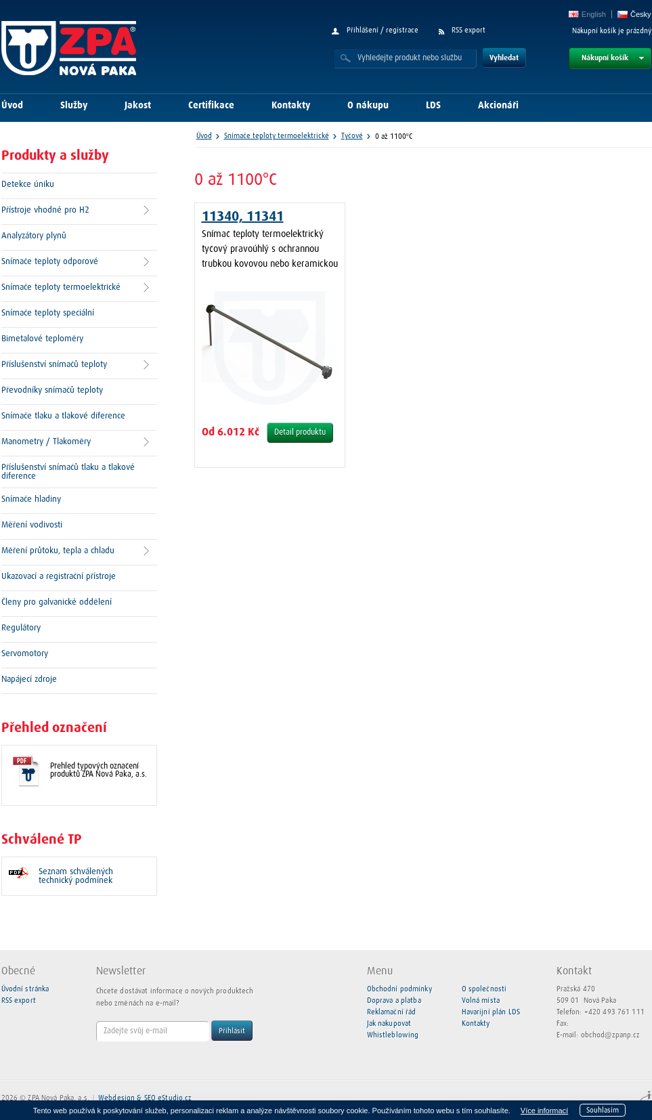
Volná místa (481, 1000)
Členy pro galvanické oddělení (56, 602)
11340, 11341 (243, 216)
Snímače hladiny (31, 499)
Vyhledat (504, 58)
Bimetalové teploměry (42, 339)
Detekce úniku (27, 184)
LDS (433, 105)
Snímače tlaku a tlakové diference (63, 416)
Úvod (12, 105)
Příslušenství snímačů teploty (54, 364)
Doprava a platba (394, 1000)
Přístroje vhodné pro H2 (45, 210)
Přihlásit (232, 1031)
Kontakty (290, 105)
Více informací (544, 1110)
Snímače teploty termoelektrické (61, 287)
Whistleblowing (393, 1035)
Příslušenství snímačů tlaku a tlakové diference (68, 472)
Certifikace (211, 105)
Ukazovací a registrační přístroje (58, 576)
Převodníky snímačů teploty (52, 390)
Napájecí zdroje (29, 679)
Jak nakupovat (389, 1023)
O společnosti (484, 989)
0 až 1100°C (393, 136)
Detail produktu (300, 433)
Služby (73, 105)
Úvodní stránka (25, 989)
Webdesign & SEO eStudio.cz (145, 1098)
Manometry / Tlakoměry (46, 441)
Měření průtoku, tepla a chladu (57, 550)
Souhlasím (602, 1110)
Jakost (138, 105)
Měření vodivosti (31, 525)
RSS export (468, 30)
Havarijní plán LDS (491, 1012)
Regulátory (21, 628)
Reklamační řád (391, 1012)
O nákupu (368, 105)
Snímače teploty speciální (47, 313)
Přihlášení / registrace (382, 30)
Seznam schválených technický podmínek (76, 876)
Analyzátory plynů (33, 236)
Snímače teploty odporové (49, 261)
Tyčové (352, 135)
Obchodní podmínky (399, 989)
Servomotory (24, 653)
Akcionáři (498, 105)
